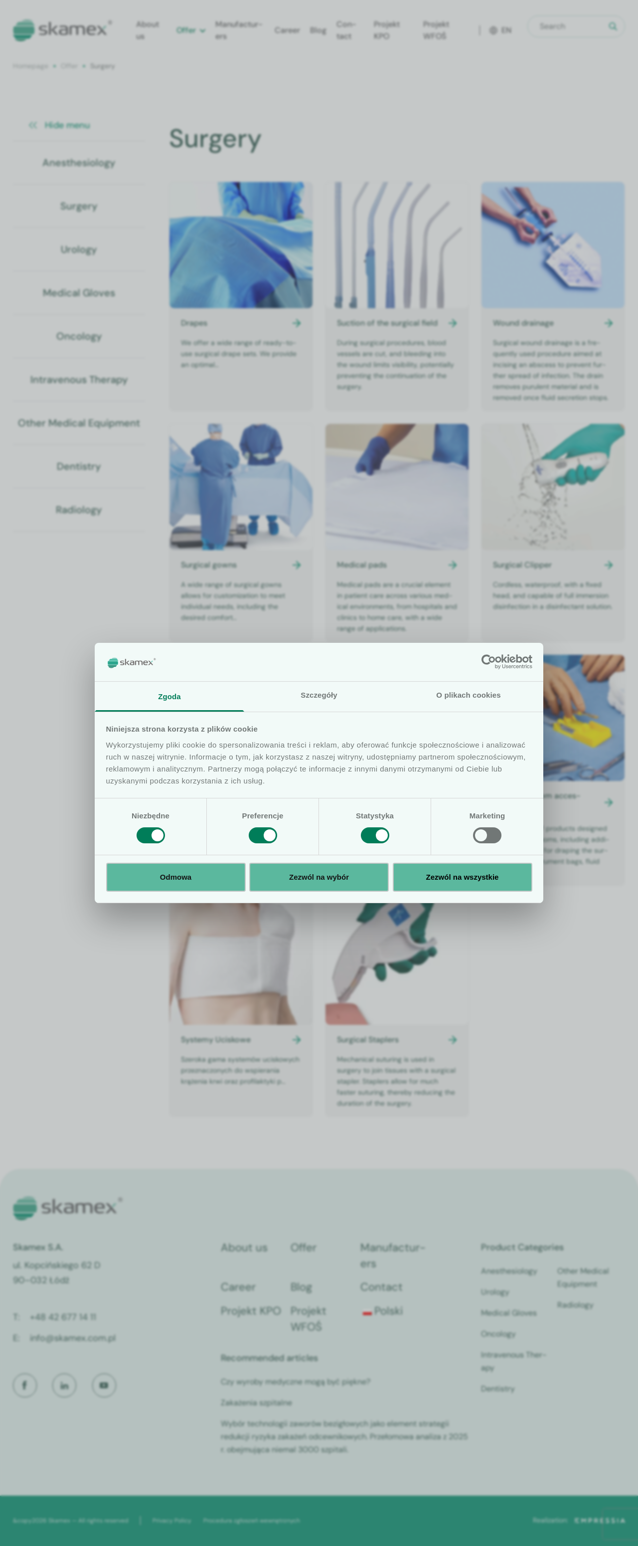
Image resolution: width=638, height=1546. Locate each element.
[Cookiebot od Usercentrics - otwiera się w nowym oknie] (488, 661)
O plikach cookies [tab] (468, 695)
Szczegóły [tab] (319, 695)
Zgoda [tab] (169, 696)
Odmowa (175, 877)
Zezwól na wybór (319, 877)
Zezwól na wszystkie (462, 877)
